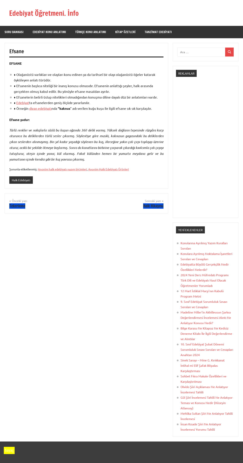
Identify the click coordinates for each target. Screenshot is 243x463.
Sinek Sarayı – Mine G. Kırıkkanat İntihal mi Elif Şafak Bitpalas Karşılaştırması (203, 365)
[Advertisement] (206, 151)
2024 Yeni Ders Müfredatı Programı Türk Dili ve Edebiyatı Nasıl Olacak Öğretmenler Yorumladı (205, 280)
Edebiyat (22, 103)
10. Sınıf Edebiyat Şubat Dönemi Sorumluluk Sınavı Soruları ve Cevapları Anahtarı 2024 (207, 349)
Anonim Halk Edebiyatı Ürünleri (108, 169)
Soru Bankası (14, 32)
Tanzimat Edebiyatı (158, 32)
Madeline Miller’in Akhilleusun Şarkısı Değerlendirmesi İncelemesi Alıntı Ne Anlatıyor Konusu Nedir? (206, 317)
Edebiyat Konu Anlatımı (49, 32)
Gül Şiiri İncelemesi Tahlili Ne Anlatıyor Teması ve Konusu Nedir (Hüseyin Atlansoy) (207, 402)
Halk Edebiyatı (21, 180)
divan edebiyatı (40, 108)
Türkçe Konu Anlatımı (90, 32)
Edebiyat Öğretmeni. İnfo (48, 12)
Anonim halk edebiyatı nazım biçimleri (62, 169)
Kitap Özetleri (125, 32)
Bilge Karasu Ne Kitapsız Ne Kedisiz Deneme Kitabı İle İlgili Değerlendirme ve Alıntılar (206, 333)
